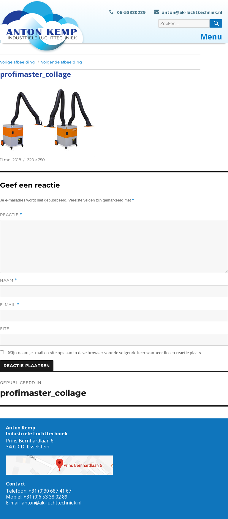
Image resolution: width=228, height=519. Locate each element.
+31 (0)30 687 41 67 (49, 491)
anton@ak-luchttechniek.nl (188, 12)
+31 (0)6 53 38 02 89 (45, 496)
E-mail (10, 304)
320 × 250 (36, 159)
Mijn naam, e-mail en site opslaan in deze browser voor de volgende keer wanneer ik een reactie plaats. (105, 352)
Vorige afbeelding (17, 62)
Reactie (11, 214)
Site (5, 328)
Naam (8, 280)
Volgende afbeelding (61, 62)
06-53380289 (127, 12)
